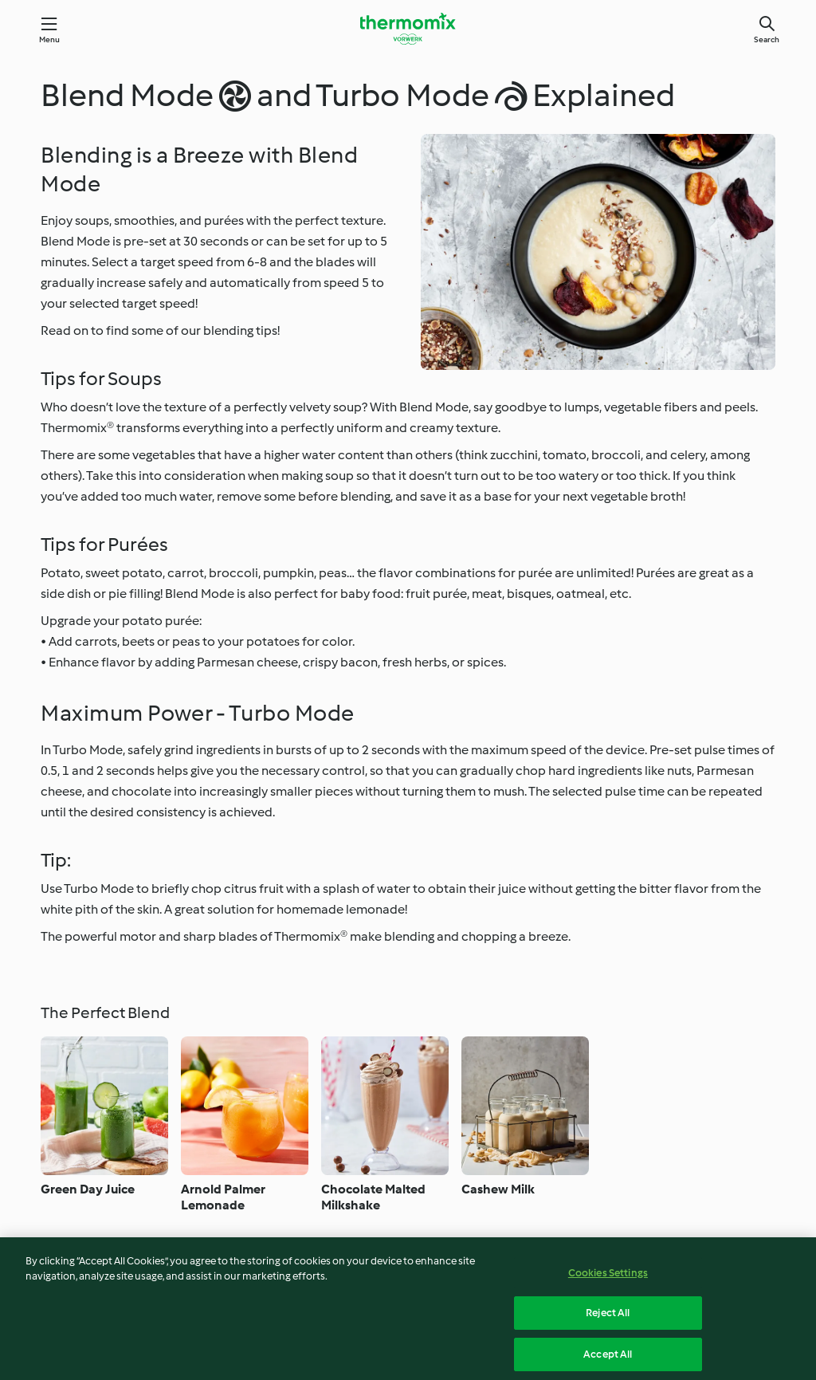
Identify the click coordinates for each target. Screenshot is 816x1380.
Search (766, 39)
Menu (50, 39)
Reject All (608, 1320)
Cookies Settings (608, 1279)
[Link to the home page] (408, 29)
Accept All (607, 1360)
